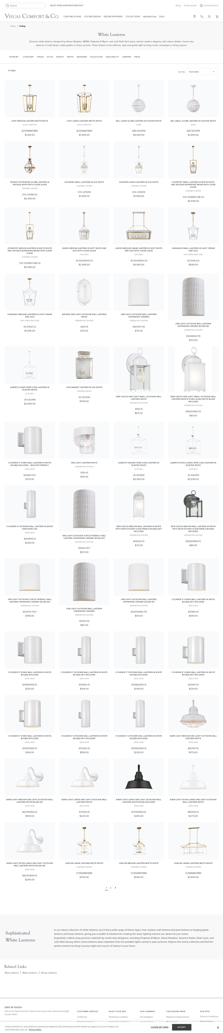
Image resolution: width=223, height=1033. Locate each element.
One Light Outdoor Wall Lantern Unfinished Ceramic (139, 315)
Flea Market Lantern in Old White (84, 387)
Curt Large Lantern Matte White (84, 121)
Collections (133, 16)
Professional (190, 5)
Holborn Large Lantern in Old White (139, 182)
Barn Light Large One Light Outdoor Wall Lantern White (84, 800)
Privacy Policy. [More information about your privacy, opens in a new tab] (35, 1029)
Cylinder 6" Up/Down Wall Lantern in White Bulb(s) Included (139, 737)
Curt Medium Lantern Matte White (29, 121)
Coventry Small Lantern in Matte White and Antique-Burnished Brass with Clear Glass (193, 184)
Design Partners (113, 16)
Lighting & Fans (72, 16)
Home (13, 26)
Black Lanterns (30, 972)
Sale (161, 16)
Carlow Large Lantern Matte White (84, 863)
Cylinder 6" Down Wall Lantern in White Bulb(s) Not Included (193, 673)
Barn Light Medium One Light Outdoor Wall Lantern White (193, 737)
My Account (171, 1021)
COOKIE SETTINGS (159, 1027)
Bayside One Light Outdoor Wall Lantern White (84, 315)
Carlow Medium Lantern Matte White (139, 863)
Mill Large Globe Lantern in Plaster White (139, 121)
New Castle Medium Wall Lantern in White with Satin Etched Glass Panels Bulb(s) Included (193, 529)
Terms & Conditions (209, 1016)
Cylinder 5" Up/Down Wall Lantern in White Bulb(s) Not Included (84, 673)
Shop (178, 5)
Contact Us (82, 1016)
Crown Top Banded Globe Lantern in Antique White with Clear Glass (30, 183)
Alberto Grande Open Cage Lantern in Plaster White (138, 463)
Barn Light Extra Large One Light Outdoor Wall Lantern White (193, 800)
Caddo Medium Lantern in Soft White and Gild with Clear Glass (84, 249)
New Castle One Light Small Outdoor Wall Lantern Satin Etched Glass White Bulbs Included (193, 399)
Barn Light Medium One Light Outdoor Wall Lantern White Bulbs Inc (29, 800)
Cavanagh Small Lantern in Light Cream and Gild (193, 249)
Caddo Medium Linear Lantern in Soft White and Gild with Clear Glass (138, 249)
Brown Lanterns (49, 972)
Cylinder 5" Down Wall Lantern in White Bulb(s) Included (29, 673)
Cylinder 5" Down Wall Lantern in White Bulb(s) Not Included (193, 600)
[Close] (218, 1027)
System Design (92, 16)
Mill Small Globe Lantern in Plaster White (193, 121)
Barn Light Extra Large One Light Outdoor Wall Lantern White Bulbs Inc (30, 864)
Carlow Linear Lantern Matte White (193, 863)
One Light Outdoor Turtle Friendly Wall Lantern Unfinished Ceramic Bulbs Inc (84, 536)
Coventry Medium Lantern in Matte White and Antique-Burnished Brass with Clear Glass (30, 250)
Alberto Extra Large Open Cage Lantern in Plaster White (193, 463)
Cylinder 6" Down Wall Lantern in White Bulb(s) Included (29, 737)
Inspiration (149, 16)
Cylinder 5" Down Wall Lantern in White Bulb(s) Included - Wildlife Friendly (29, 463)
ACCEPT (182, 1027)
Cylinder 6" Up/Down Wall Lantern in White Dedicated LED (30, 527)
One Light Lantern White (84, 462)
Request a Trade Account (177, 1016)
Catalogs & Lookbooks (119, 1021)
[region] (111, 1027)
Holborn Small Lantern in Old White (84, 182)
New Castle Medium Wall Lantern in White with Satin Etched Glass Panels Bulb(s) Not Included (139, 529)
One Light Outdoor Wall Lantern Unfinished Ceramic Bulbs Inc (193, 324)
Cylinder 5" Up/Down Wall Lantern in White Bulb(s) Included (139, 673)
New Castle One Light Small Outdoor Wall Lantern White (139, 397)
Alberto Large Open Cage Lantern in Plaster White (29, 388)
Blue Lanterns (12, 972)
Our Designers (146, 1016)
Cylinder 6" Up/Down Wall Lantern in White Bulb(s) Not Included (84, 737)
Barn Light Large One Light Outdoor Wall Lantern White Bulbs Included (138, 800)
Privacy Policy (206, 1021)
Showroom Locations (118, 1016)
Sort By (181, 71)
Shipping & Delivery (86, 1021)
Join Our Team (146, 1021)
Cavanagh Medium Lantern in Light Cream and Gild (29, 315)
